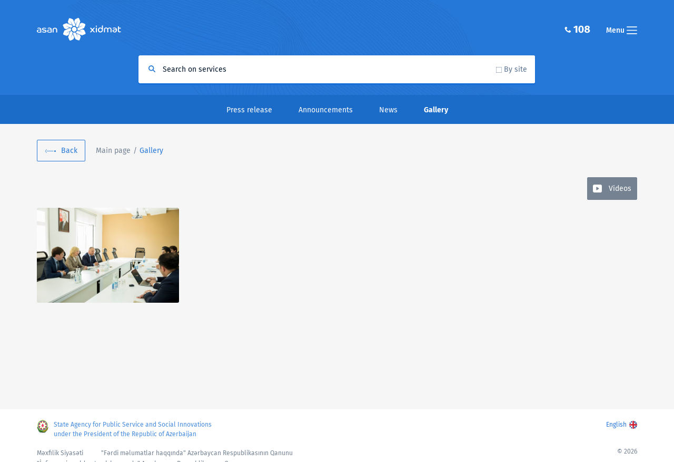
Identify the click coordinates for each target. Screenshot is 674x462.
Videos (620, 188)
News (388, 109)
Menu (621, 30)
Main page (113, 150)
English (616, 424)
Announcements (326, 109)
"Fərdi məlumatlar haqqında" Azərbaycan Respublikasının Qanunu (197, 453)
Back (69, 150)
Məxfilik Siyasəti (60, 453)
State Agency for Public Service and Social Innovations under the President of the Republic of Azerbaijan (133, 429)
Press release (249, 109)
